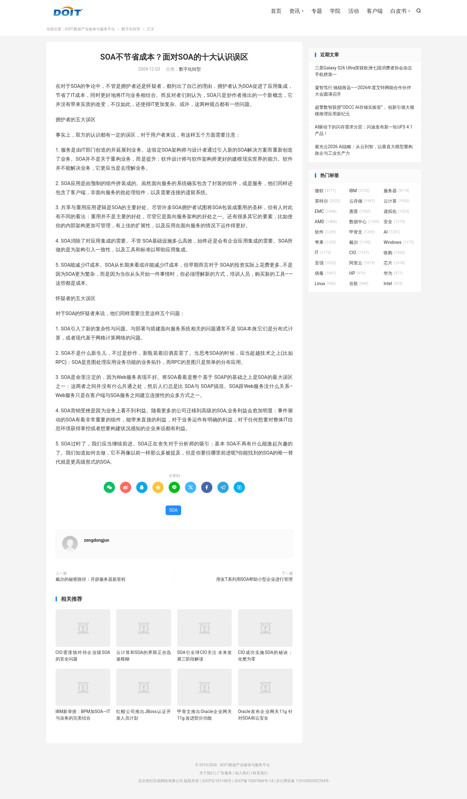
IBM (359, 190)
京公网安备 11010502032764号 (302, 781)
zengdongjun (96, 540)
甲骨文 (362, 232)
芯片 (394, 263)
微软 (325, 190)
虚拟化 (396, 211)
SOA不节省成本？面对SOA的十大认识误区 (174, 57)
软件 (325, 232)
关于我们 (206, 773)
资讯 (294, 11)
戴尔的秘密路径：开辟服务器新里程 (91, 579)
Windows (399, 242)
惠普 (359, 211)
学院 (335, 11)
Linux (325, 283)
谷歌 (359, 283)
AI (392, 232)
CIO (359, 252)
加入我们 (242, 773)
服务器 (396, 190)
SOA (173, 510)
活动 (353, 11)
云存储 (362, 201)
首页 (276, 11)
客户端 (375, 11)
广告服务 (224, 773)
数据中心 (364, 221)
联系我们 (260, 773)
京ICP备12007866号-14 (253, 781)
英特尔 (327, 201)
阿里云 (362, 263)
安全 (394, 221)
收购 (394, 252)
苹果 (325, 242)
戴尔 (359, 242)
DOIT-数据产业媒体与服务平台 (68, 11)
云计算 (396, 201)
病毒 (325, 273)
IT (323, 252)
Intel (393, 283)
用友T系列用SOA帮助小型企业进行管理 (254, 579)
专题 (316, 11)
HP (357, 273)
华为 (393, 273)
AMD (326, 221)
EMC (326, 211)
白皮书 (398, 11)
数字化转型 (131, 29)
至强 (325, 263)
